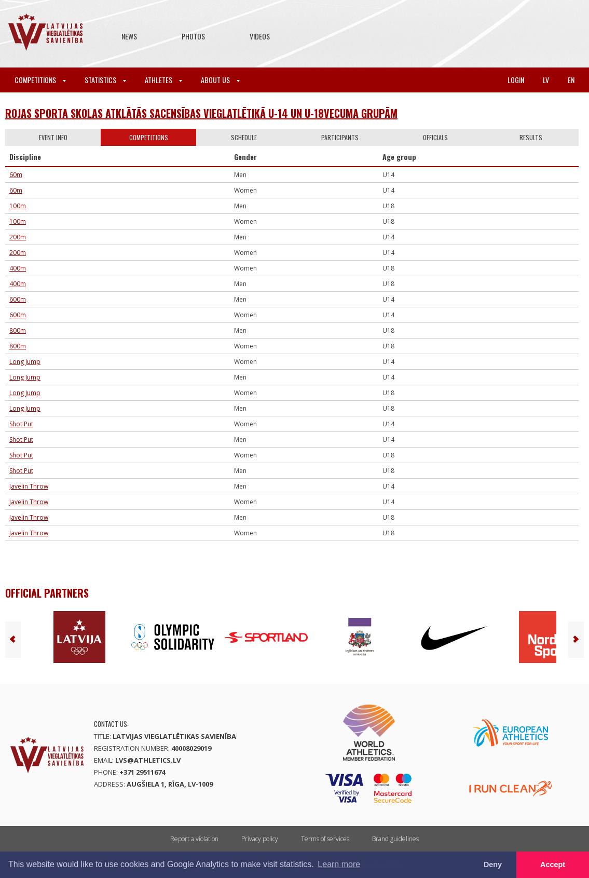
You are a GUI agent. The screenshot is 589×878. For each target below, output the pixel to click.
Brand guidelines (395, 838)
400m (17, 268)
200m (17, 237)
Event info (53, 137)
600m (17, 299)
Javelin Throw (28, 486)
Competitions (40, 79)
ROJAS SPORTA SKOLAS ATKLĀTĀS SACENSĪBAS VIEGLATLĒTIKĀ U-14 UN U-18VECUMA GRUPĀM (201, 113)
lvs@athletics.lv (148, 760)
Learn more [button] (339, 864)
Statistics (105, 79)
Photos (193, 36)
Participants (340, 137)
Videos (260, 36)
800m (17, 330)
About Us (220, 79)
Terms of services (325, 838)
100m (17, 205)
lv (546, 79)
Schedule (244, 137)
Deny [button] (493, 864)
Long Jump (24, 361)
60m (15, 174)
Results (530, 137)
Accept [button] (552, 864)
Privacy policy (259, 838)
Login (516, 79)
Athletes (163, 79)
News (129, 36)
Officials (435, 137)
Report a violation (194, 838)
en (571, 79)
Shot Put (21, 424)
